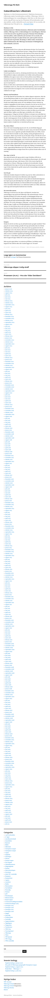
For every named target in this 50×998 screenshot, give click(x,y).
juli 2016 (7, 489)
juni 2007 (7, 702)
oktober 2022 (9, 342)
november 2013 (9, 551)
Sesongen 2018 (9, 911)
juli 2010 (7, 630)
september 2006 (9, 720)
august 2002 (8, 804)
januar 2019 (8, 430)
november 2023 (9, 318)
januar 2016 (8, 500)
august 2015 (8, 510)
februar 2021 (8, 381)
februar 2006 (8, 734)
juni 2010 (7, 632)
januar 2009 (8, 665)
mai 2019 (7, 422)
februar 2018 (8, 451)
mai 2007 (7, 704)
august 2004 (8, 769)
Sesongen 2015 (9, 905)
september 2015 (9, 508)
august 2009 (8, 651)
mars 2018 (8, 449)
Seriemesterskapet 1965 (12, 903)
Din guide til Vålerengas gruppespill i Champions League (21, 965)
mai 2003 (7, 792)
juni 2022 (8, 349)
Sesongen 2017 (9, 909)
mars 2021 (8, 379)
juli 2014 (7, 536)
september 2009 (9, 649)
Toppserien (8, 925)
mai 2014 (7, 540)
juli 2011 (7, 606)
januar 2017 (8, 477)
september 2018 (9, 438)
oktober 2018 (9, 436)
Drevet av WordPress (17, 995)
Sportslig (7, 915)
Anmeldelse (8, 841)
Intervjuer (8, 872)
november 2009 (9, 645)
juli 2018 (7, 442)
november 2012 (9, 575)
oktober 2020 (9, 389)
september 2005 (9, 743)
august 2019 (8, 416)
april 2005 (8, 753)
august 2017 (8, 463)
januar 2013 (8, 571)
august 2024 (8, 306)
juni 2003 (7, 790)
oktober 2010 (9, 624)
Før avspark (8, 862)
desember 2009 (9, 643)
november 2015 (9, 504)
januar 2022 (8, 359)
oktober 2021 (9, 365)
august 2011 (8, 604)
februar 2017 (8, 475)
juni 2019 (7, 420)
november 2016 (9, 481)
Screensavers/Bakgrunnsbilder (13, 901)
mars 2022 (8, 355)
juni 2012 (7, 585)
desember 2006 (9, 714)
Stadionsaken (9, 917)
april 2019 (8, 424)
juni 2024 (8, 308)
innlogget (13, 257)
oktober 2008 (9, 671)
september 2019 (9, 414)
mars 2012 (8, 590)
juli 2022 (7, 348)
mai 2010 (7, 634)
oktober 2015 (9, 506)
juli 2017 (7, 465)
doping (33, 247)
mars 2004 (8, 779)
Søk (5, 949)
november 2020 (9, 387)
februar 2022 (8, 357)
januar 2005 (8, 759)
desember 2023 (9, 316)
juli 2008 (7, 677)
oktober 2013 (8, 553)
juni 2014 (7, 538)
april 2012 (8, 589)
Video (6, 935)
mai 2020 (7, 398)
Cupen (7, 852)
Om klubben (8, 888)
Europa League (9, 860)
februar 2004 (8, 781)
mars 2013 (8, 567)
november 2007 (9, 692)
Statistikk (8, 919)
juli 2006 (7, 724)
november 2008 (9, 669)
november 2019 (9, 410)
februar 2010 (8, 639)
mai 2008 (7, 681)
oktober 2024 (9, 302)
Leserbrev (8, 882)
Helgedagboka (9, 866)
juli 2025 (7, 295)
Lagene (7, 880)
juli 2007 (7, 700)
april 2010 (8, 636)
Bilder (7, 845)
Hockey (7, 868)
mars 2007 (8, 708)
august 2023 (8, 324)
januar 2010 (8, 641)
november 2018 (9, 434)
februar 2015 (8, 522)
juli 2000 (7, 816)
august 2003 (8, 786)
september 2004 (9, 767)
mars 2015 (8, 520)
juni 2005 (8, 749)
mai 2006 (8, 728)
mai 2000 (7, 818)
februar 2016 (8, 498)
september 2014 (9, 532)
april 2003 (8, 794)
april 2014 (8, 541)
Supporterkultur (9, 921)
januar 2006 (8, 735)
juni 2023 (7, 328)
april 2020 (8, 400)
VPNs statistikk (9, 941)
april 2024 (8, 310)
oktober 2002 (9, 802)
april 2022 (8, 353)
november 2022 (9, 340)
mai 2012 (7, 587)
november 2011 (9, 598)
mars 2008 (8, 685)
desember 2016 (9, 479)
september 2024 (9, 304)
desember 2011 (9, 596)
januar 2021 (8, 383)
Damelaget (8, 856)
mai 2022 (7, 351)
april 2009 (8, 659)
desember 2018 (9, 432)
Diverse (7, 858)
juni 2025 (8, 297)
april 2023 (8, 332)
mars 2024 (8, 312)
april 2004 (8, 777)
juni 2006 (8, 726)
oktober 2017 (8, 459)
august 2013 (8, 557)
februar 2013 (8, 569)
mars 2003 (8, 796)
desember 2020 (9, 385)
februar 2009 (8, 663)
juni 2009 (8, 655)
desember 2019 (9, 408)
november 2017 (9, 457)
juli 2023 (7, 326)
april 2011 (7, 612)
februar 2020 (8, 404)
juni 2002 (8, 806)
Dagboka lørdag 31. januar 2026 (14, 963)
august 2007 (8, 698)
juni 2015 (7, 514)
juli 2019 (7, 418)
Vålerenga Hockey (9, 987)
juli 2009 (7, 653)
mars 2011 (8, 614)
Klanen (6, 989)
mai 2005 (7, 751)
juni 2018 (7, 444)
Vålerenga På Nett (11, 5)
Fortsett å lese (28, 24)
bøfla (28, 247)
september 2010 (9, 626)
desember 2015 (9, 502)
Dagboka (7, 854)
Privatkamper (9, 895)
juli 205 (7, 824)
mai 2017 (7, 469)
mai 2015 (7, 516)
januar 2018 (8, 453)
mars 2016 (8, 496)
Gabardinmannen (15, 247)
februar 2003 (8, 798)
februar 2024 (8, 314)
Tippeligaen (8, 923)
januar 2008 (8, 688)
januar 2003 (8, 800)
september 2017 (9, 461)
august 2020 (8, 393)
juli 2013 (7, 559)
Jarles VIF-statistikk (11, 874)
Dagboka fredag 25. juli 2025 (13, 970)
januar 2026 (8, 289)
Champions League (10, 848)
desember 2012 (9, 573)
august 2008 (8, 675)
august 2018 (8, 440)
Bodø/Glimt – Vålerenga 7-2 (13, 969)
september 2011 (9, 602)
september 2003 (9, 784)
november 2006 (9, 716)
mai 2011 (7, 610)
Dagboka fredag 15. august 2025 (14, 967)
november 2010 (9, 622)
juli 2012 (7, 583)
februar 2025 (8, 300)
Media (7, 884)
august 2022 (8, 346)
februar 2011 (8, 616)
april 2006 (8, 730)
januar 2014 (8, 547)
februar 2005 (8, 757)
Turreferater (8, 927)
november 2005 (9, 739)
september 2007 (9, 696)
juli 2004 (7, 771)
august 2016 (8, 487)
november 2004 (9, 763)
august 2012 (8, 581)
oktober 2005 (9, 741)
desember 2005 (9, 737)
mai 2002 (7, 808)
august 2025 (8, 293)
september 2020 (9, 391)
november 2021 (9, 363)
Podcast (7, 892)
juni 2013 (7, 561)
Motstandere (8, 886)
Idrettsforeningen (10, 870)
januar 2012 (8, 594)
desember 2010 (9, 620)
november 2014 (9, 528)
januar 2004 (8, 783)
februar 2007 (8, 710)
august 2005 (8, 745)
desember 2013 (9, 549)
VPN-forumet (8, 982)
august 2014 (8, 534)
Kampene (8, 876)
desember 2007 (9, 690)
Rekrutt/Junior (9, 897)
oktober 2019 (9, 412)
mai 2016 (7, 493)
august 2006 (8, 722)
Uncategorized (9, 931)
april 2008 (8, 683)
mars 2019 (8, 426)
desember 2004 (9, 761)
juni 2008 (8, 679)
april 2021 (8, 377)
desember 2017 (9, 455)
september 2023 (9, 322)
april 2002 (8, 810)
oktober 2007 (9, 694)
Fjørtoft (37, 247)
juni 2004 (8, 773)
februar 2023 (8, 336)
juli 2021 (7, 371)
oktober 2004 (9, 765)
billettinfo (8, 846)
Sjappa (7, 913)
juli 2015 (7, 512)
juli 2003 (7, 788)
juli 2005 (7, 747)
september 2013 (9, 555)
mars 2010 (8, 638)
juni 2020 (8, 396)
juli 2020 (7, 395)
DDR (30, 247)
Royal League (9, 899)
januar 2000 (8, 822)
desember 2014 (9, 526)
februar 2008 (8, 686)
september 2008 (9, 673)
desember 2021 (9, 361)
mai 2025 (7, 299)
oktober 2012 (9, 577)
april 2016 (8, 494)
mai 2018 (7, 445)
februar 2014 (8, 545)
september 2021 (9, 367)
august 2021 (8, 369)
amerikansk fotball (10, 839)
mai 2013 (7, 563)
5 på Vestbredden (10, 835)
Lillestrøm (42, 247)
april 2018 (8, 447)
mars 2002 (8, 812)
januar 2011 (8, 618)
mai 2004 (7, 775)
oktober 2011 (8, 600)
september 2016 (9, 485)
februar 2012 (8, 592)
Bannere (7, 843)
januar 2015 (8, 524)
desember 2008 (9, 667)
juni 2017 (7, 467)
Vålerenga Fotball (9, 983)
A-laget (7, 837)
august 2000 (8, 814)
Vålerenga (8, 933)
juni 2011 (7, 608)
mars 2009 (8, 661)
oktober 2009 (9, 647)
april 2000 (8, 820)
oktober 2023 (9, 320)
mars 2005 (8, 755)
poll (6, 893)
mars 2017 (8, 473)
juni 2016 (7, 491)
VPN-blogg (8, 939)
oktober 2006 (9, 718)
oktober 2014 (9, 530)
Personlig (8, 890)
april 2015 (8, 518)
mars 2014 (8, 543)
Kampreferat (8, 878)
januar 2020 (8, 406)
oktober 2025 (9, 291)
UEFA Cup (8, 929)
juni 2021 (7, 373)
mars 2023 (8, 334)
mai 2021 (7, 375)
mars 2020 (8, 402)
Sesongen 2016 (9, 907)
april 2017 (8, 471)
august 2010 (8, 628)
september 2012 (9, 579)
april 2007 (8, 706)
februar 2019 (8, 428)
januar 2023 (8, 338)
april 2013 (8, 565)
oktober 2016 (9, 483)
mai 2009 (8, 657)
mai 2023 (7, 330)
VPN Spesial (22, 247)
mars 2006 (8, 732)
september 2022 (9, 344)
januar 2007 (8, 712)
